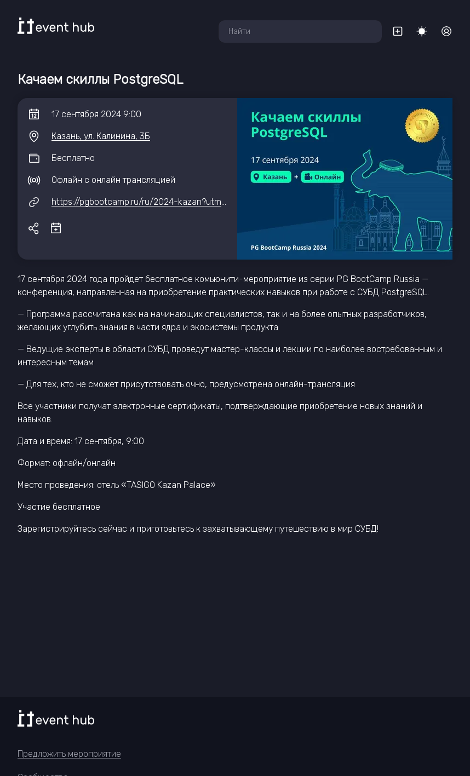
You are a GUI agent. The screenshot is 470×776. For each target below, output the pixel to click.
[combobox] (300, 31)
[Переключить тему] (422, 31)
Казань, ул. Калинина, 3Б (100, 136)
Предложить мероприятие (69, 754)
